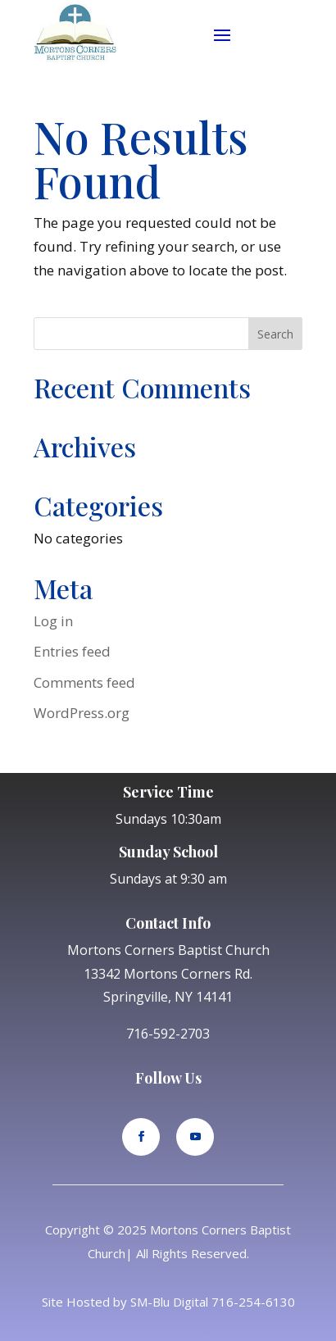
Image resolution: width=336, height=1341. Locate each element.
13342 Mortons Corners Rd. (168, 974)
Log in (53, 620)
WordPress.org (81, 712)
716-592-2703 (168, 1034)
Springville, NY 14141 (168, 997)
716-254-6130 (253, 1301)
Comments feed (84, 682)
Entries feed (72, 651)
